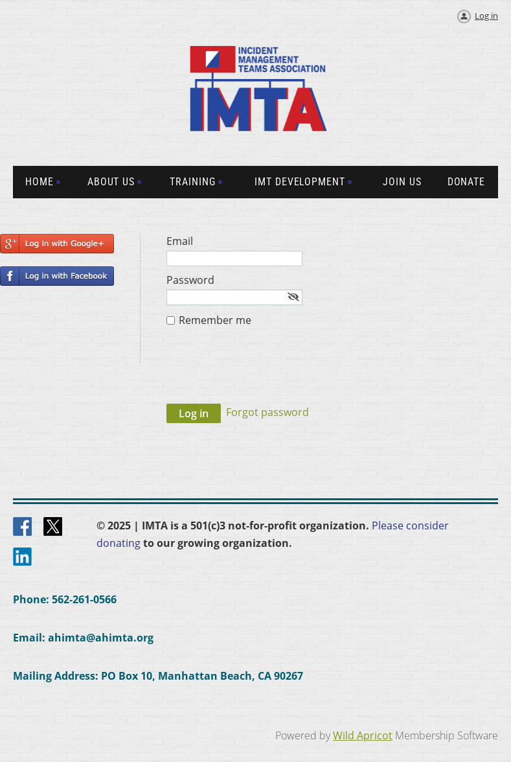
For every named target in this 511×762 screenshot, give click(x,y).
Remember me (215, 320)
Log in (486, 15)
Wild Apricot (362, 735)
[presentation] (264, 372)
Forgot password (267, 412)
